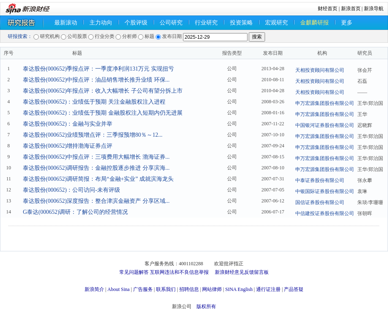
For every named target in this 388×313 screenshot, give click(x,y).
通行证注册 (268, 289)
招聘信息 (189, 289)
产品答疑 (293, 289)
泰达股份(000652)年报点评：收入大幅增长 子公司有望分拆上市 (103, 91)
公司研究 (171, 23)
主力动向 (100, 23)
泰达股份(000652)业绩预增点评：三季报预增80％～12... (93, 135)
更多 (346, 23)
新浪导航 (374, 8)
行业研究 (206, 23)
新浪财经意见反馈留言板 (242, 272)
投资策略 (241, 23)
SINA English (238, 289)
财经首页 (327, 8)
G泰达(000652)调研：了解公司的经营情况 (75, 212)
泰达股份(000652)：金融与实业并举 (67, 124)
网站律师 (212, 289)
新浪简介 (94, 289)
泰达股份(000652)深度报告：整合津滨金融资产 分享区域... (96, 201)
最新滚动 (65, 23)
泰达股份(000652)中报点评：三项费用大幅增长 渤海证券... (96, 157)
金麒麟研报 (314, 23)
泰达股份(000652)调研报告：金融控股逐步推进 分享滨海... (96, 168)
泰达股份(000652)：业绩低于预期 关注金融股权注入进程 (94, 102)
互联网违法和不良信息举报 (179, 272)
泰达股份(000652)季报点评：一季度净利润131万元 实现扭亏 (98, 69)
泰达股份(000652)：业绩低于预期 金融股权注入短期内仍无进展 (103, 113)
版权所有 (206, 306)
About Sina (118, 289)
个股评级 (136, 23)
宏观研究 (276, 23)
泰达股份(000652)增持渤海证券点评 (67, 146)
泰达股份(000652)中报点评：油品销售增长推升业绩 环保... (96, 80)
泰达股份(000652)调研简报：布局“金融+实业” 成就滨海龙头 (98, 179)
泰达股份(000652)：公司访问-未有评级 (71, 190)
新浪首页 (351, 8)
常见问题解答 (134, 272)
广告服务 (143, 289)
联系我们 (166, 289)
